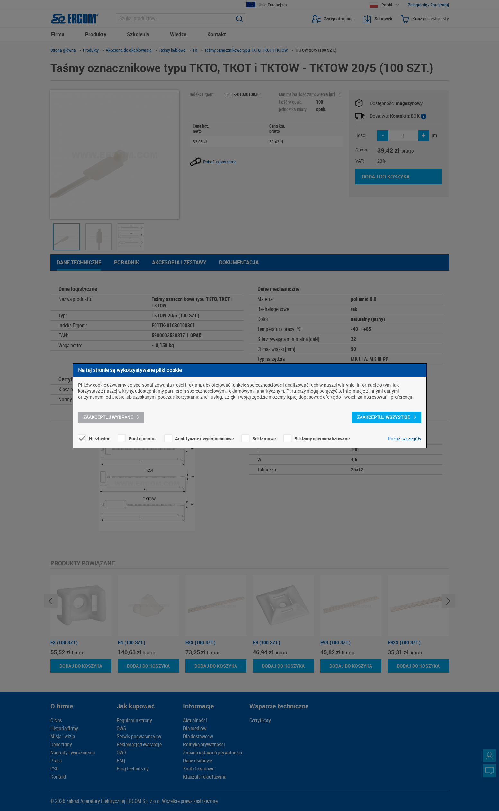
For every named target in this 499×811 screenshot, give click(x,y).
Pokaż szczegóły (404, 438)
